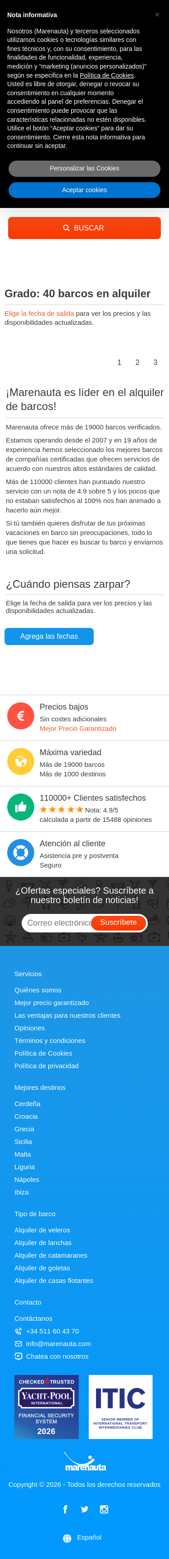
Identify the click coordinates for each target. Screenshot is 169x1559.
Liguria (24, 1167)
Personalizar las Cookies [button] (84, 168)
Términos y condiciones (50, 1040)
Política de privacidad (46, 1066)
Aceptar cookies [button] (84, 190)
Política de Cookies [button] (107, 75)
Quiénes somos (37, 990)
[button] (157, 14)
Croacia (26, 1116)
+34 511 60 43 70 (46, 1331)
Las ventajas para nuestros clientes (67, 1015)
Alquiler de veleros (42, 1230)
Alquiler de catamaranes (50, 1255)
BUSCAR (83, 228)
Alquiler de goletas (42, 1268)
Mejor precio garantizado (51, 1002)
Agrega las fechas (49, 636)
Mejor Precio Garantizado (78, 728)
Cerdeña (27, 1103)
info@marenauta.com (52, 1343)
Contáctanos (33, 1318)
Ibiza (21, 1192)
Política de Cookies (43, 1053)
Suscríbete (118, 922)
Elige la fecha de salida (40, 313)
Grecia (24, 1129)
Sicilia (23, 1141)
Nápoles (26, 1179)
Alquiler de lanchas (43, 1242)
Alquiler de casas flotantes (53, 1280)
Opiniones (29, 1028)
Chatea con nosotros (51, 1356)
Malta (22, 1154)
